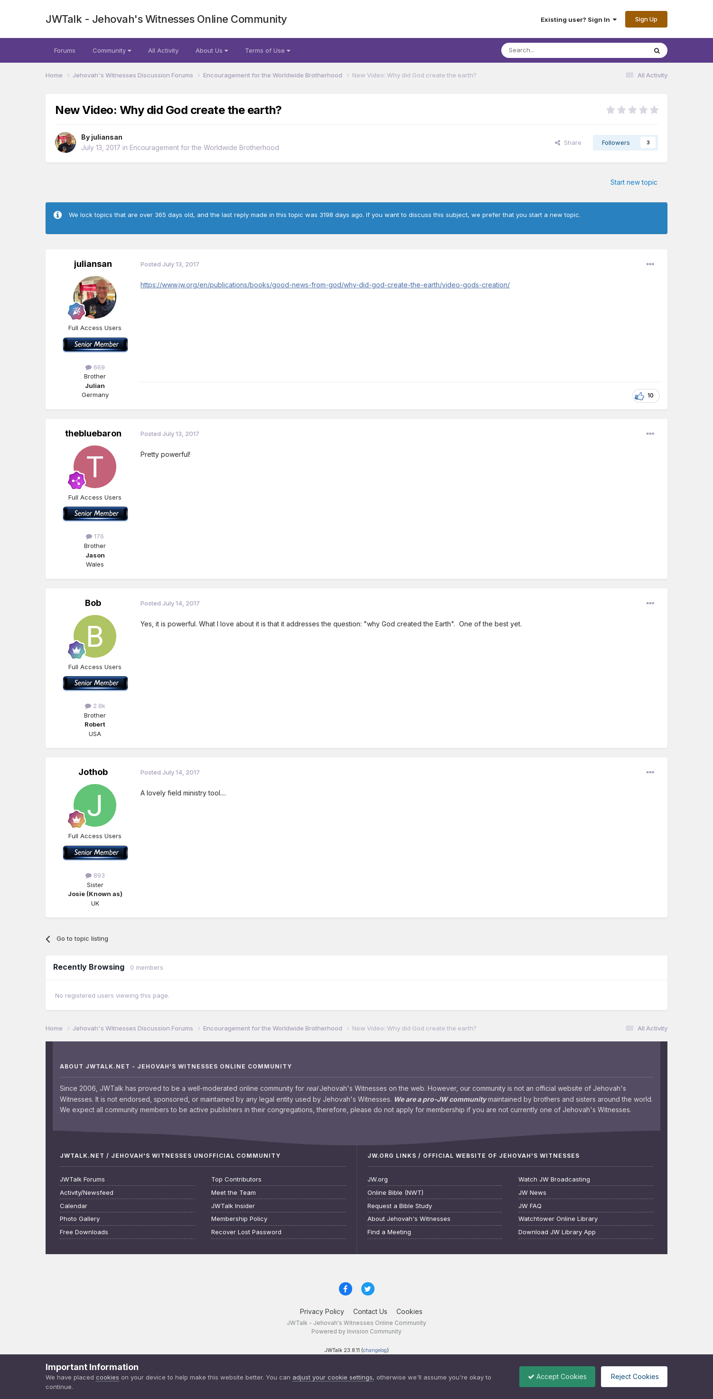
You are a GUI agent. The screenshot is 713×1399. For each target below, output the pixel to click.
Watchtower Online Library (558, 1218)
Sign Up (646, 19)
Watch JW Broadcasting (554, 1179)
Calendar (73, 1206)
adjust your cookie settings (332, 1377)
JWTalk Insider (233, 1206)
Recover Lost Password (246, 1232)
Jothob (93, 772)
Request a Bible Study (399, 1206)
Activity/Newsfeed (86, 1192)
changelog (375, 1350)
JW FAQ (530, 1206)
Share (568, 142)
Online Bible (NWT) (395, 1192)
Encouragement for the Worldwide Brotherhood (204, 147)
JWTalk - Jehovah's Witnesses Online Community (166, 19)
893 (95, 875)
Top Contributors (236, 1179)
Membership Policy (239, 1218)
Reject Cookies (632, 1376)
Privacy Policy (322, 1311)
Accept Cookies (552, 1376)
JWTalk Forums (82, 1179)
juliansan (106, 137)
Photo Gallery (80, 1218)
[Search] (549, 50)
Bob (93, 603)
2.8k (95, 705)
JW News (532, 1192)
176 (95, 536)
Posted (170, 264)
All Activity (163, 50)
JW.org (377, 1179)
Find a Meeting (389, 1232)
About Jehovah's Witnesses (408, 1218)
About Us (212, 50)
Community (112, 50)
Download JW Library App (557, 1232)
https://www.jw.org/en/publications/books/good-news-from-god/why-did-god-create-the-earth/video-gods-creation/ (325, 285)
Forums (64, 50)
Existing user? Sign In (579, 19)
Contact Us (370, 1311)
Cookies (409, 1311)
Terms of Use (267, 50)
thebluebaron (93, 433)
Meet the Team (233, 1192)
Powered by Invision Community (356, 1331)
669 (95, 367)
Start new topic (633, 182)
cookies (107, 1377)
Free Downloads (84, 1232)
